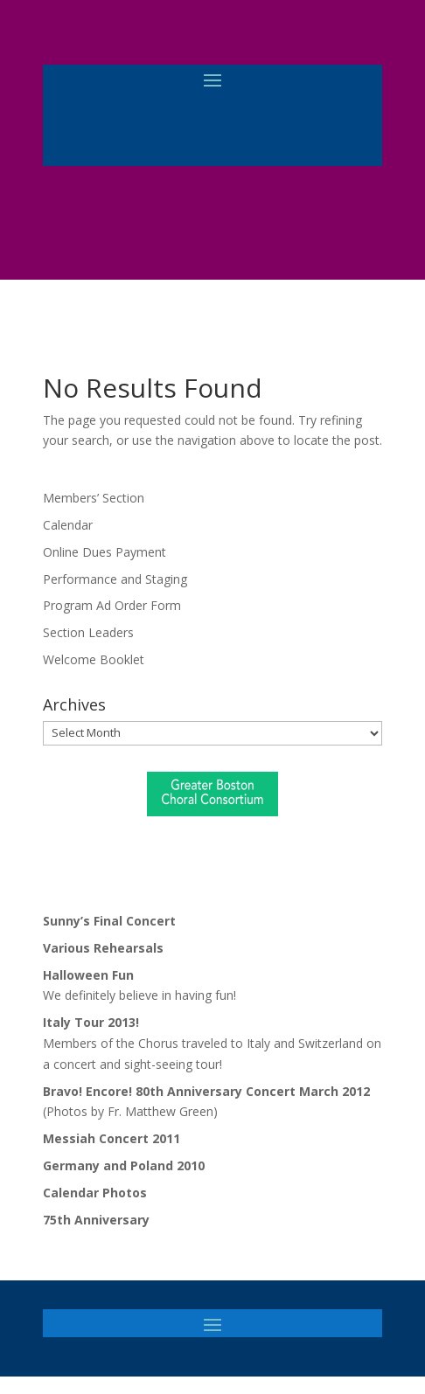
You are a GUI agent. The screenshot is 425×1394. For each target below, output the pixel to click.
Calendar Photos (95, 1192)
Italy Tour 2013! (91, 1022)
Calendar (68, 525)
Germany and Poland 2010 (124, 1165)
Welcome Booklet (93, 659)
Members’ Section (93, 497)
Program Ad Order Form (112, 605)
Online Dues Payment (104, 552)
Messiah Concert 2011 (111, 1138)
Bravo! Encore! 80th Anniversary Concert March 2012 (206, 1091)
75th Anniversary (96, 1219)
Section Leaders (88, 632)
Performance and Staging (115, 579)
